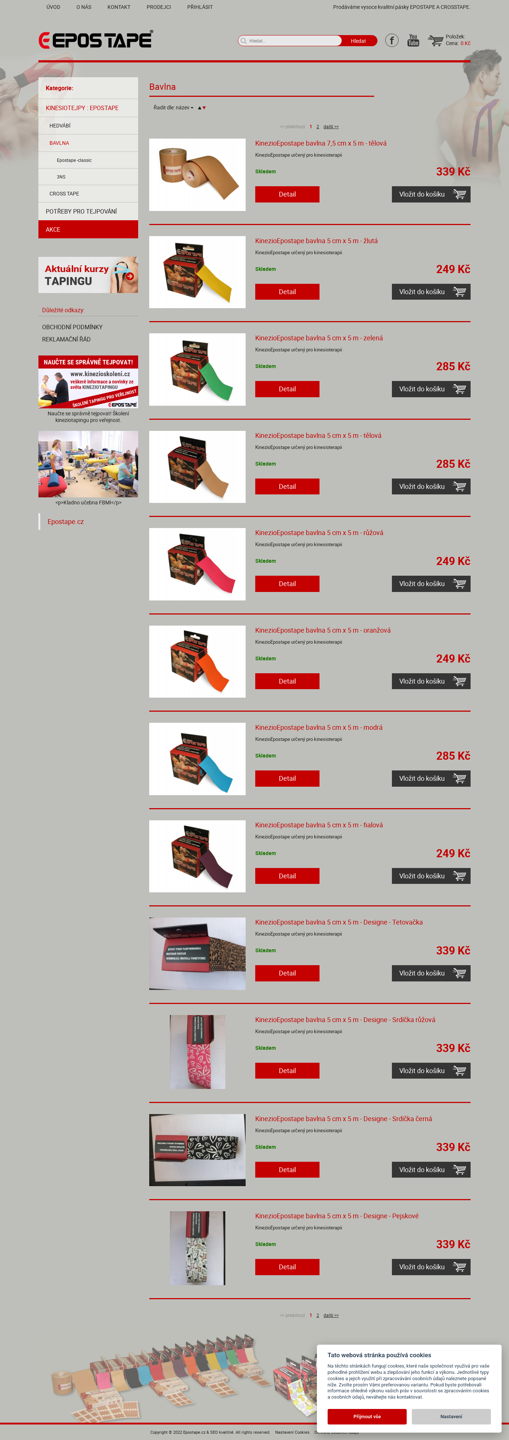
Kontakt (118, 6)
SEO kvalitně (221, 1432)
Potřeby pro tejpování (81, 211)
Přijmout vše (367, 1416)
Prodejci (159, 6)
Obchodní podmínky (72, 327)
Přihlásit (200, 6)
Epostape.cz (66, 521)
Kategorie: (60, 88)
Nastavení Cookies (292, 1432)
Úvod (53, 6)
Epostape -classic (74, 160)
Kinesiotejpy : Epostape (82, 108)
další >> (331, 126)
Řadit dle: (174, 107)
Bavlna (59, 142)
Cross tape (64, 193)
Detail (287, 194)
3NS (61, 177)
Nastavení (451, 1416)
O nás (83, 6)
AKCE (53, 229)
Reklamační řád (66, 339)
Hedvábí (60, 125)
